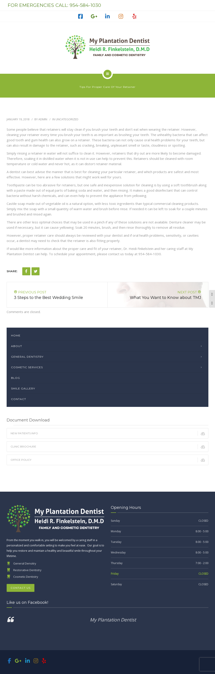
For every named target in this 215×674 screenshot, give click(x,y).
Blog (15, 377)
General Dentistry (27, 356)
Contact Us (20, 587)
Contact (18, 399)
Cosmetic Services (27, 367)
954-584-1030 (85, 5)
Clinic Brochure (109, 447)
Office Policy (109, 460)
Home (16, 335)
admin (42, 119)
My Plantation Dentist (113, 620)
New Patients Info (109, 433)
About (16, 346)
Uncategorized (67, 119)
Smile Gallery (23, 388)
